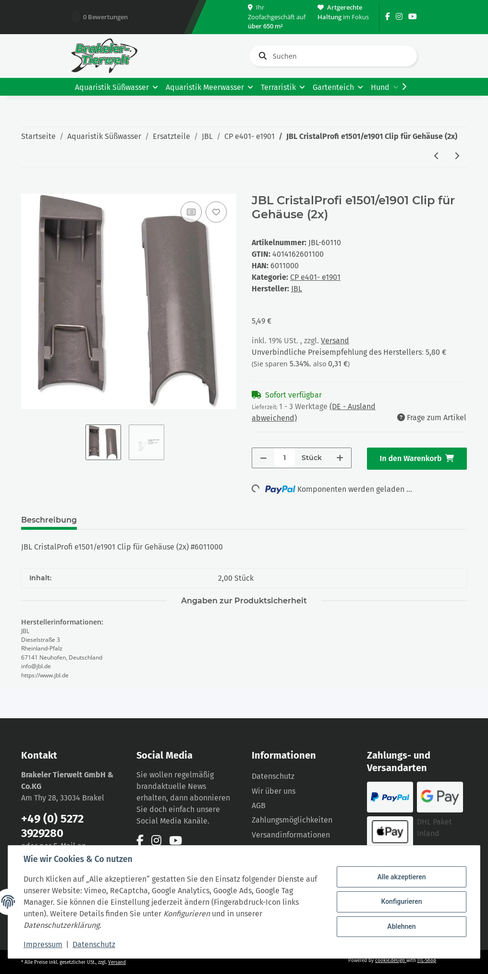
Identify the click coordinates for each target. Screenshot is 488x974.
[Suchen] (333, 56)
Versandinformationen (291, 834)
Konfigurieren (401, 901)
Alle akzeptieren (401, 877)
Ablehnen (401, 926)
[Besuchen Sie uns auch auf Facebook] (387, 16)
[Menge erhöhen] (340, 458)
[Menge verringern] (263, 458)
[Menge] (284, 458)
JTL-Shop (426, 960)
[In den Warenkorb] (29, 188)
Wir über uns (273, 791)
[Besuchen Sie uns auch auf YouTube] (412, 16)
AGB (259, 805)
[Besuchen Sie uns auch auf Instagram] (399, 16)
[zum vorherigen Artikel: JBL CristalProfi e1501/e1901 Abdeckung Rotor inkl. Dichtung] (437, 156)
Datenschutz (273, 776)
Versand (335, 340)
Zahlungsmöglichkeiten (292, 819)
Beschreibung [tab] (49, 519)
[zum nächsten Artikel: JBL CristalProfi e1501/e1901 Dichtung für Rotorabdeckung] (457, 156)
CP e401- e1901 (315, 277)
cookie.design (390, 960)
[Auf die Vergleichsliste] (191, 212)
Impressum (43, 944)
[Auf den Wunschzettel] (216, 212)
